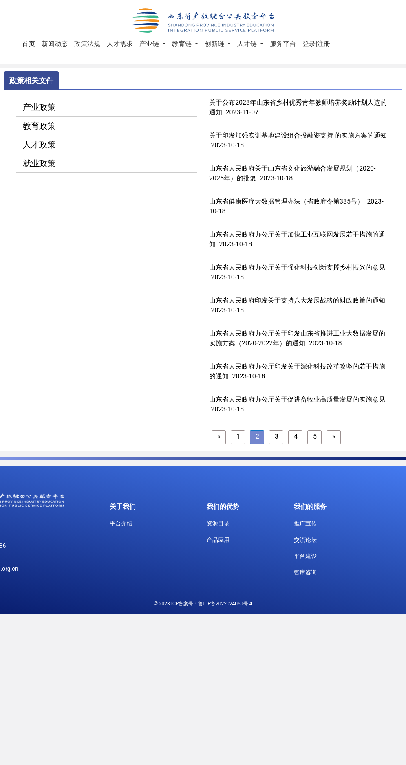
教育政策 (39, 126)
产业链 (150, 44)
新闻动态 (55, 44)
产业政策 (39, 107)
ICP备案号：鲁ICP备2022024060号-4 (211, 604)
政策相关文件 (31, 80)
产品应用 (218, 539)
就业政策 (39, 163)
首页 (30, 43)
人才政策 (39, 144)
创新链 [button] (215, 44)
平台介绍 (121, 523)
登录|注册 (316, 44)
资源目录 (218, 523)
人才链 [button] (247, 44)
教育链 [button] (182, 44)
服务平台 (283, 44)
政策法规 (87, 44)
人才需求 (120, 44)
